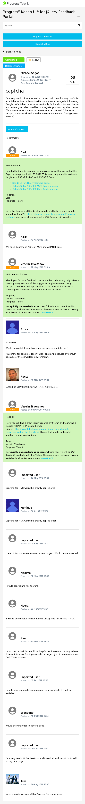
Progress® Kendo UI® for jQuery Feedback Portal (39, 14)
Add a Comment (16, 129)
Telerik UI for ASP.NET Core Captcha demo (35, 188)
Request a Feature (42, 36)
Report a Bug (43, 43)
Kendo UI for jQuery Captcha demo (31, 182)
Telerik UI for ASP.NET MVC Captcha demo (35, 185)
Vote (72, 82)
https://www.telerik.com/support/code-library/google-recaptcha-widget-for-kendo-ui (38, 430)
